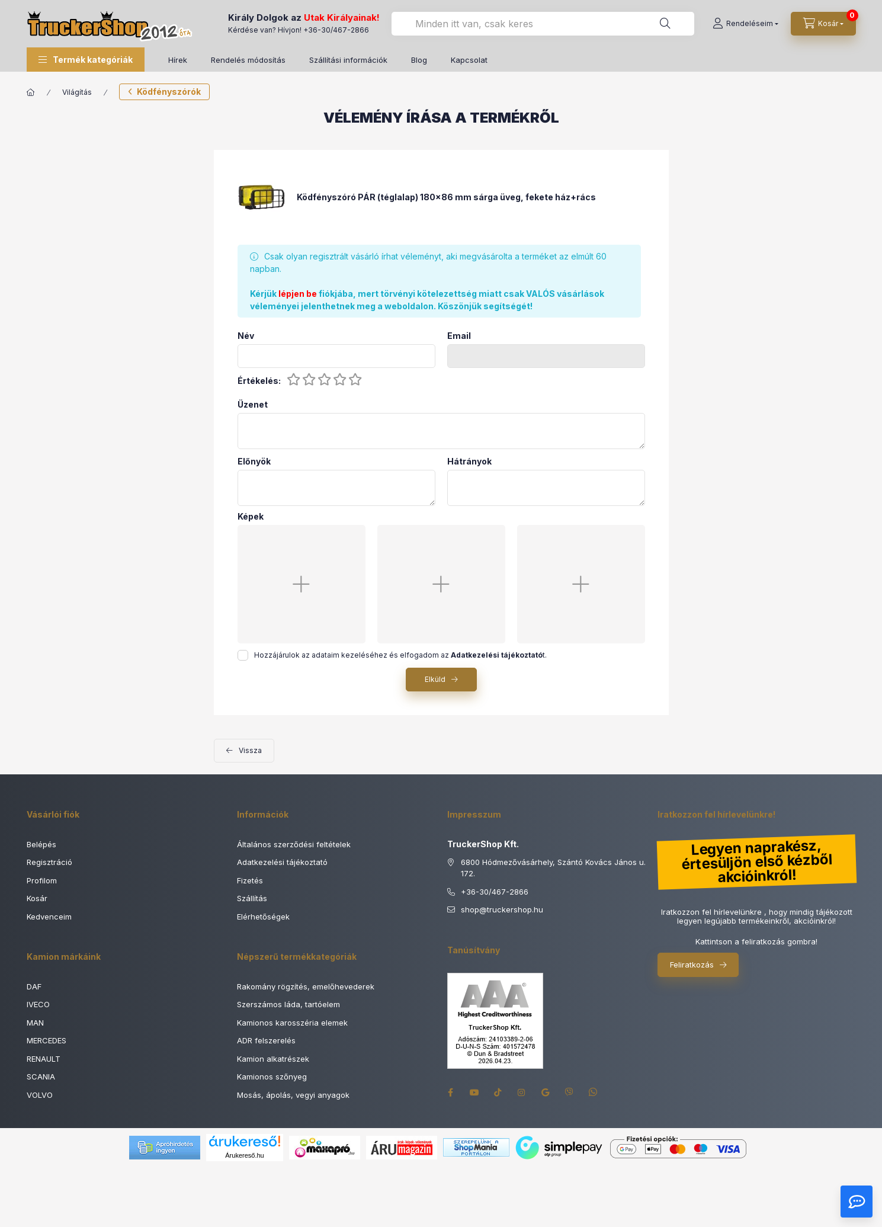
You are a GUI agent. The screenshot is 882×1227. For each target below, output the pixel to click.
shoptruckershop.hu (502, 910)
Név (246, 336)
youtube (474, 1092)
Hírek (177, 60)
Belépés (41, 844)
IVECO (38, 1004)
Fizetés (250, 880)
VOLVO (40, 1095)
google (545, 1092)
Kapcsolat (469, 60)
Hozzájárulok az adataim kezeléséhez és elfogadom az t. (400, 655)
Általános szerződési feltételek (294, 844)
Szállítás (252, 898)
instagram (522, 1092)
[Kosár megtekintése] (823, 24)
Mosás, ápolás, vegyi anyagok (293, 1095)
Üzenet (253, 404)
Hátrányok (469, 461)
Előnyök (254, 461)
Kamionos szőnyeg (272, 1076)
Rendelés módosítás (248, 60)
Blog (419, 60)
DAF (34, 986)
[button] (86, 59)
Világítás (77, 92)
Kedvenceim (49, 916)
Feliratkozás (692, 964)
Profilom (42, 880)
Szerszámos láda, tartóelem (288, 1004)
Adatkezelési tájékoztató (282, 862)
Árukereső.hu (244, 1155)
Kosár (37, 898)
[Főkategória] (31, 92)
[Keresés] (665, 23)
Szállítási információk (348, 60)
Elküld (435, 679)
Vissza (250, 750)
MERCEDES (46, 1040)
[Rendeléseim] (745, 24)
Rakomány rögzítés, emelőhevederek (305, 986)
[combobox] (543, 24)
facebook (451, 1092)
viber (569, 1092)
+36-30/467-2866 (336, 29)
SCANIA (41, 1076)
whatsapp (593, 1092)
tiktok (498, 1092)
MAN (35, 1022)
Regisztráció (49, 862)
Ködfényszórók (169, 92)
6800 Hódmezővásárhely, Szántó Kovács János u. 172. (553, 868)
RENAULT (43, 1058)
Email (459, 336)
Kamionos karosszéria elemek (292, 1022)
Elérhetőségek (263, 916)
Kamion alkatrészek (273, 1058)
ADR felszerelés (266, 1040)
